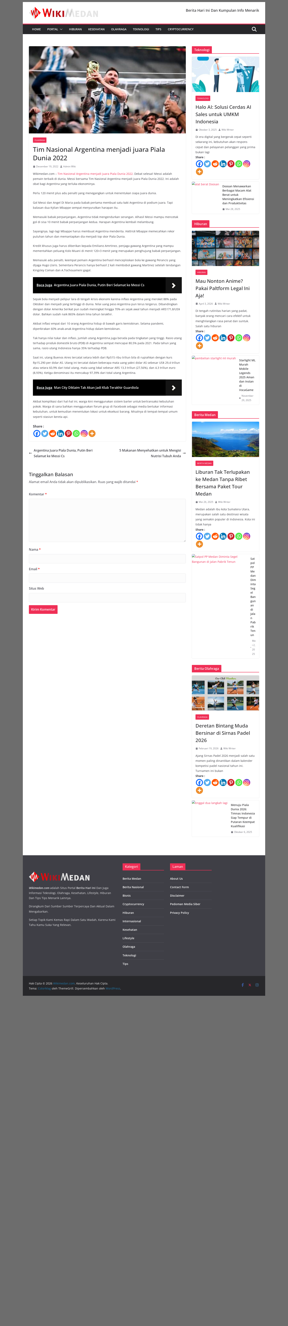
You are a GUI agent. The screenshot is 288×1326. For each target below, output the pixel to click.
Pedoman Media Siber (185, 1232)
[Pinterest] (68, 433)
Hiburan (75, 29)
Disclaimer (177, 1224)
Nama (35, 549)
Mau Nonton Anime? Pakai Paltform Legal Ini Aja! (223, 411)
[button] (60, 29)
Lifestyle (128, 1266)
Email (34, 569)
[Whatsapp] (76, 433)
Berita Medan (204, 668)
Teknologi (141, 29)
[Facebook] (36, 433)
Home (36, 29)
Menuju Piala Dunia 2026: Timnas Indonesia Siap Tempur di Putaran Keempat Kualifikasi (253, 1071)
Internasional (132, 1249)
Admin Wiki (69, 166)
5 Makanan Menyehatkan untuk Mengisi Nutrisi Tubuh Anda (152, 453)
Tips (158, 29)
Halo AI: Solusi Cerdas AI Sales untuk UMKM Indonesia (223, 114)
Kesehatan (96, 29)
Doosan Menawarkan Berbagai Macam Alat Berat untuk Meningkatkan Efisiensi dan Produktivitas (253, 247)
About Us (176, 1207)
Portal (52, 29)
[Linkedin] (60, 433)
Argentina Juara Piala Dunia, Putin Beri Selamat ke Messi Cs (60, 453)
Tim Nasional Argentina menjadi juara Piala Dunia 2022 (95, 174)
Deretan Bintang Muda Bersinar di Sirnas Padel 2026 (223, 937)
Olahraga (118, 29)
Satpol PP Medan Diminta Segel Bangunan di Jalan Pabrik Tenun (253, 801)
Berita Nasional (133, 1215)
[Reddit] (52, 433)
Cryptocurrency (180, 29)
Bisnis (127, 1224)
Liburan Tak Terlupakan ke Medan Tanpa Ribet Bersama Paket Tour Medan (223, 687)
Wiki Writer (228, 129)
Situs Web (36, 588)
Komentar (38, 494)
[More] (92, 433)
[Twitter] (44, 433)
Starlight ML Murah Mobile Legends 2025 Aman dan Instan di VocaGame (253, 528)
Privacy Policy (179, 1241)
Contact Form (179, 1215)
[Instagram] (84, 433)
